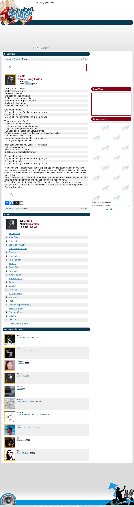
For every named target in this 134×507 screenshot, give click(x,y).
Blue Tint (13, 241)
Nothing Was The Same (26, 427)
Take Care (21, 440)
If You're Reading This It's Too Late (30, 414)
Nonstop (13, 297)
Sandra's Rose (16, 308)
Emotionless (14, 256)
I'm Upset (13, 271)
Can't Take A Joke (17, 245)
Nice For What (15, 293)
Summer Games (16, 312)
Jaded (11, 282)
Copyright (94, 506)
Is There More (15, 278)
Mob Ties (13, 290)
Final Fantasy (15, 260)
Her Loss (20, 363)
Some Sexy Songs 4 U (26, 337)
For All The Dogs (23, 350)
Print (85, 59)
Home (9, 59)
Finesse (12, 263)
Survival (12, 316)
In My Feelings (16, 275)
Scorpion (28, 84)
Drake (17, 59)
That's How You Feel (18, 323)
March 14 (13, 286)
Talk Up (12, 320)
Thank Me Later (23, 453)
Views (19, 389)
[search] (46, 67)
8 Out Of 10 (14, 233)
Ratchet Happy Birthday (20, 305)
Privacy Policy (85, 506)
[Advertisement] (69, 25)
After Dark (13, 237)
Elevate (12, 252)
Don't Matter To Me (18, 248)
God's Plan (14, 267)
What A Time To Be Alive (26, 402)
